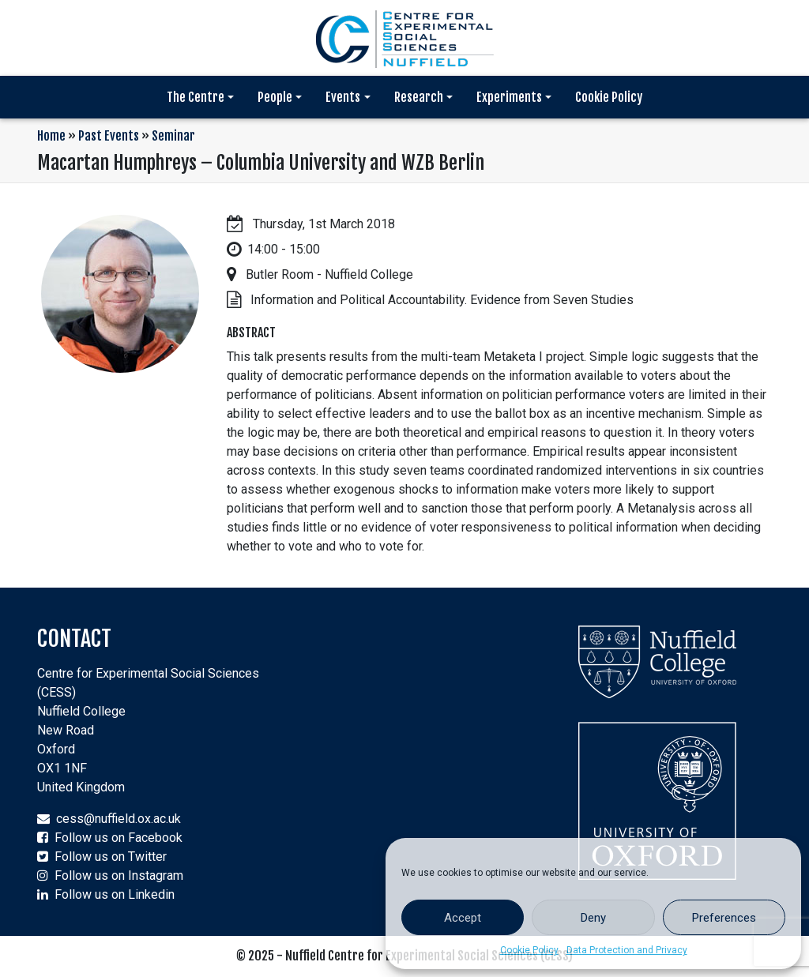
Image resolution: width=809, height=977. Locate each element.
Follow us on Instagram (119, 875)
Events (342, 97)
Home (51, 136)
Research (418, 97)
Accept (462, 918)
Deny (593, 918)
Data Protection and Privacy (626, 950)
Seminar (173, 136)
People (275, 97)
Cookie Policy (529, 950)
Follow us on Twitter (111, 856)
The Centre (195, 97)
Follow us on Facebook (118, 837)
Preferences (724, 918)
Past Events (108, 136)
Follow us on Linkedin (115, 894)
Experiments (509, 97)
